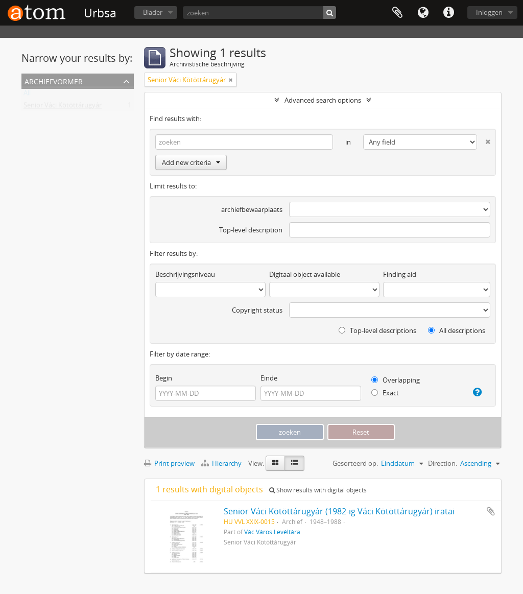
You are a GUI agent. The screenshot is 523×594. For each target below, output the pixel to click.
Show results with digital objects (318, 490)
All (27, 95)
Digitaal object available (304, 274)
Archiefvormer (54, 80)
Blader (152, 12)
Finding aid (399, 274)
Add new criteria (191, 162)
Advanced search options (322, 100)
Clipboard (397, 13)
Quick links (448, 13)
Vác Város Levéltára (272, 532)
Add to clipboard (491, 511)
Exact (385, 392)
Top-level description (250, 229)
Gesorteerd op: (355, 463)
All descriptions (456, 330)
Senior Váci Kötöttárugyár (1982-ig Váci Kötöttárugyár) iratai (339, 511)
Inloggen (489, 12)
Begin (163, 378)
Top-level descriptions (377, 330)
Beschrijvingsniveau (185, 274)
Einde (268, 378)
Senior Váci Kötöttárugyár (62, 107)
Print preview (169, 463)
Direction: (442, 463)
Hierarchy (222, 463)
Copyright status (257, 310)
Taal (423, 13)
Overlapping (395, 380)
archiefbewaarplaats (251, 209)
